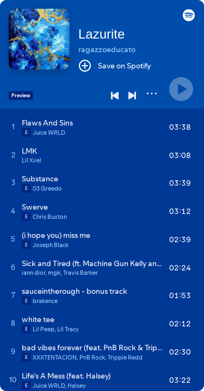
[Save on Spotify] (114, 65)
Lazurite (101, 34)
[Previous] (114, 95)
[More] (151, 93)
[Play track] (13, 126)
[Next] (132, 95)
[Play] (181, 89)
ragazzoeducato (106, 49)
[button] (188, 18)
